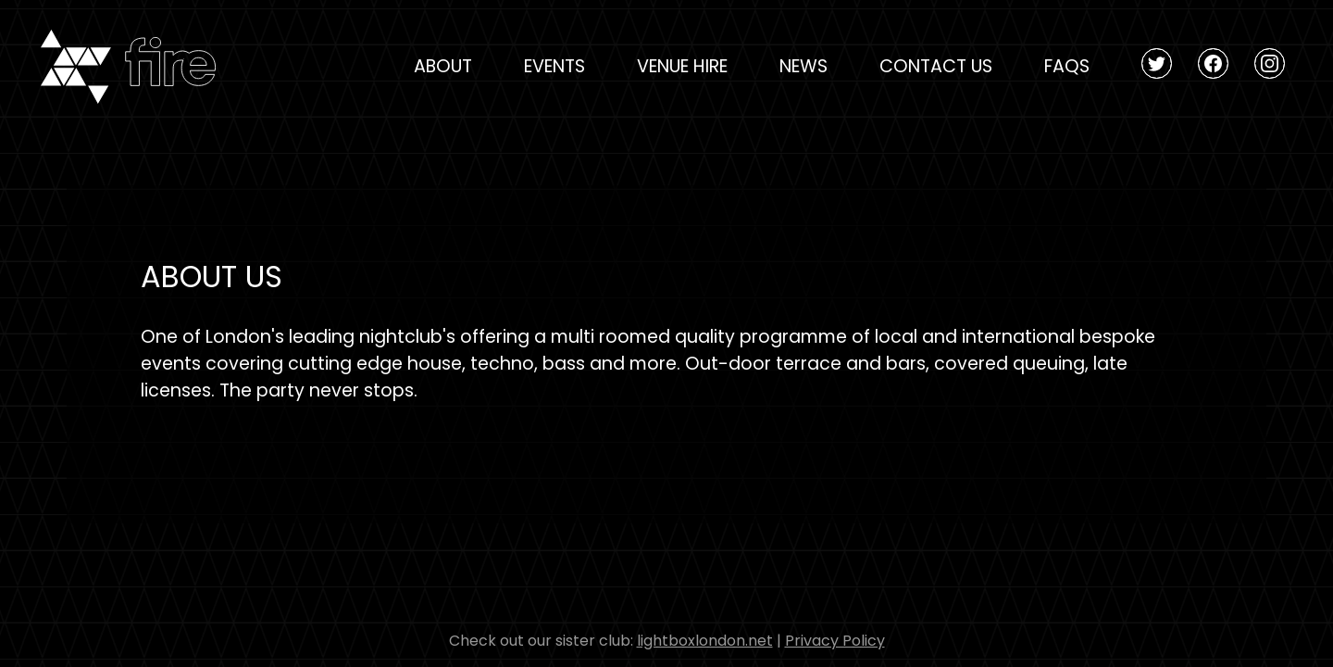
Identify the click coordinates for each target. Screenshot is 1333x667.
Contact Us (935, 66)
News (803, 66)
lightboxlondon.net (705, 640)
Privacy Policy (835, 640)
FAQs (1067, 66)
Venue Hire (682, 66)
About (443, 66)
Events (554, 66)
